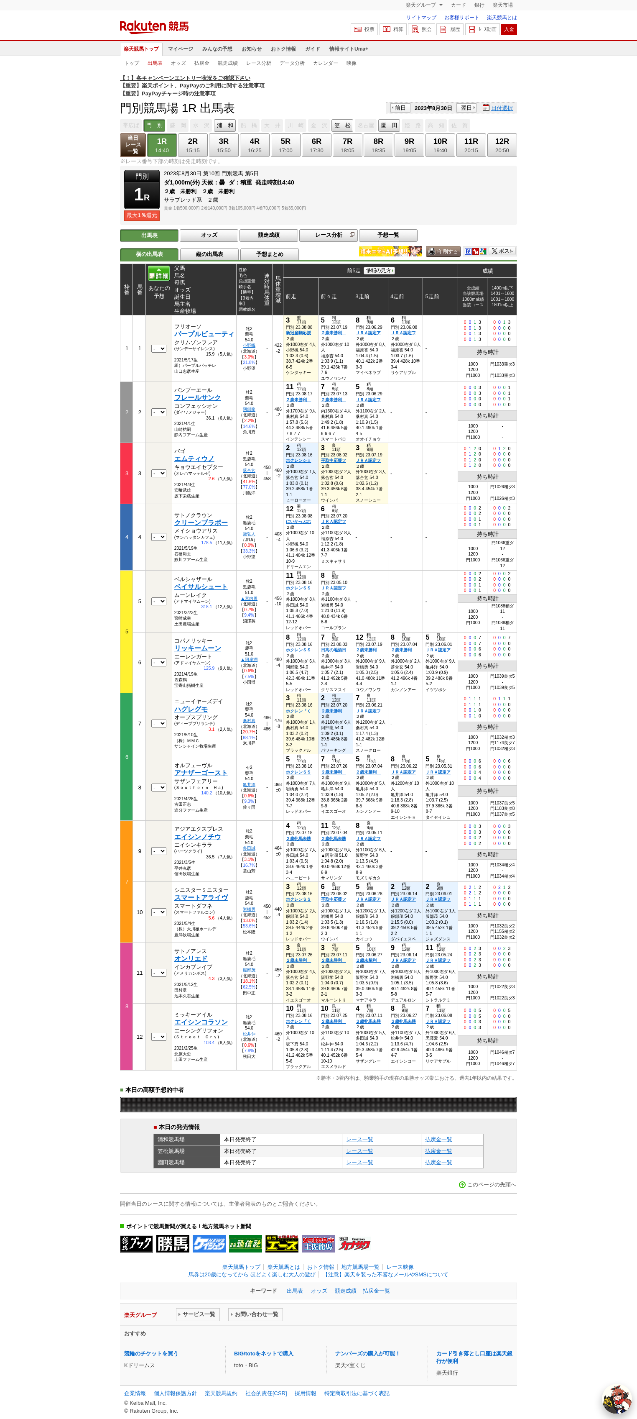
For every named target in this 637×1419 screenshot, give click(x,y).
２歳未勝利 (333, 332)
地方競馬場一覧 (360, 1267)
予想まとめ (269, 254)
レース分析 (258, 63)
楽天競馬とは (502, 17)
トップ (131, 63)
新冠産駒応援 (298, 332)
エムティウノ (194, 458)
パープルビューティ (204, 334)
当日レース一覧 (133, 144)
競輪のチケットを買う (151, 1353)
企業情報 (135, 1393)
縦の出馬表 (209, 254)
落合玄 (249, 470)
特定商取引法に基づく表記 (357, 1393)
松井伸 (249, 1034)
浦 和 (225, 125)
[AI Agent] (617, 1399)
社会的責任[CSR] (266, 1393)
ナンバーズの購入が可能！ (367, 1353)
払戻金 (201, 63)
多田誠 (249, 848)
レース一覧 (359, 1139)
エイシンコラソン (201, 1022)
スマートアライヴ (201, 897)
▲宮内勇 (249, 598)
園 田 (389, 125)
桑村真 (249, 720)
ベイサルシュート (201, 586)
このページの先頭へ (491, 1184)
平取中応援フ (333, 460)
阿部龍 (249, 409)
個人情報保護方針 (175, 1393)
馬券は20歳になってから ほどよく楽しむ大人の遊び (252, 1274)
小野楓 (249, 345)
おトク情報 (283, 49)
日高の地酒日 (333, 650)
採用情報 (305, 1393)
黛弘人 (249, 534)
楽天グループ (421, 5)
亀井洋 (249, 784)
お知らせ (252, 49)
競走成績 (228, 63)
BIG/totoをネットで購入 (263, 1353)
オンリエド (191, 958)
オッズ (178, 63)
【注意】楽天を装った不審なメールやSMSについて (385, 1274)
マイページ (180, 49)
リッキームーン (197, 648)
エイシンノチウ (197, 836)
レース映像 (400, 1267)
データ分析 (292, 63)
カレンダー (325, 63)
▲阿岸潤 (249, 659)
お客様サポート (461, 17)
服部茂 (249, 970)
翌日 (466, 108)
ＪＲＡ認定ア (368, 332)
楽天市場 (503, 5)
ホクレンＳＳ (298, 588)
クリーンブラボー (201, 522)
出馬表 (155, 63)
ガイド (312, 49)
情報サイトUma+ (348, 49)
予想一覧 (388, 235)
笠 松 (342, 125)
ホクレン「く (298, 711)
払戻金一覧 (438, 1139)
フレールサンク (197, 397)
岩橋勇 (249, 909)
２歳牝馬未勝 (298, 838)
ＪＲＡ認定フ (403, 332)
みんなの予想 (217, 49)
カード (458, 5)
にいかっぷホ (298, 521)
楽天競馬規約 (221, 1393)
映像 (352, 63)
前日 (400, 108)
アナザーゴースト (201, 772)
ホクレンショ (298, 460)
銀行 (479, 5)
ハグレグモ (191, 709)
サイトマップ (421, 17)
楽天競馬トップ (141, 49)
